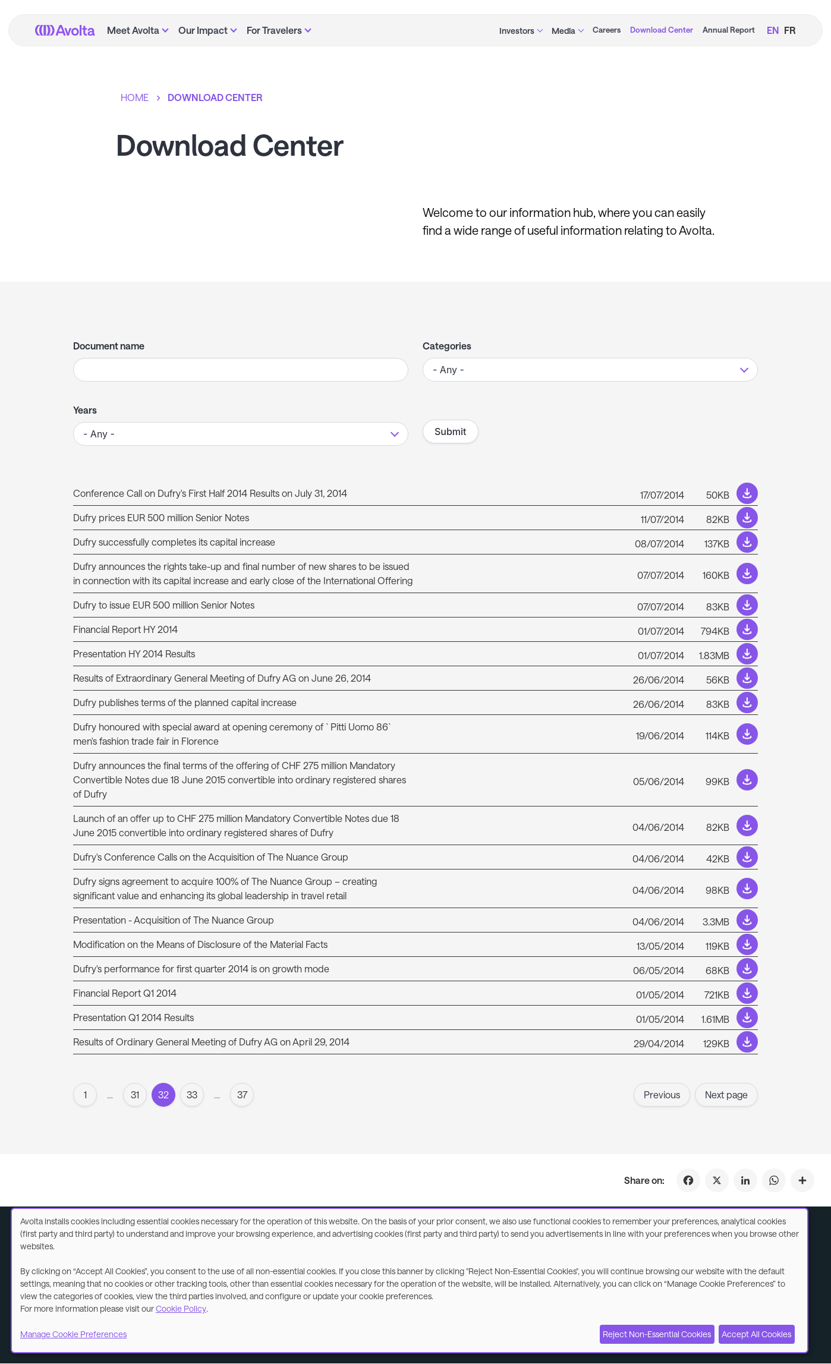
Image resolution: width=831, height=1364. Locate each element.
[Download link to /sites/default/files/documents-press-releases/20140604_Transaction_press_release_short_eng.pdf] (415, 889)
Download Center (215, 97)
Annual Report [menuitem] (729, 29)
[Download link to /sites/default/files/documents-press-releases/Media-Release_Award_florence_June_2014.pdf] (415, 734)
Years (85, 409)
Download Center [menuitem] (661, 29)
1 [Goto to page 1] (85, 1094)
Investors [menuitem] (516, 31)
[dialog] (409, 1280)
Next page (726, 1094)
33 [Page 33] (192, 1094)
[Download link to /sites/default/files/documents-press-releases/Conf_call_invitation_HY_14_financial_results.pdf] (415, 493)
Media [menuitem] (563, 31)
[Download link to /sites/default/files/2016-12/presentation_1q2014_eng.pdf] (415, 1017)
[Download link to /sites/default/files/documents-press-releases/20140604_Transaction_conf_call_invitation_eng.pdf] (415, 857)
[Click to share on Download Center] (802, 1180)
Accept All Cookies (756, 1334)
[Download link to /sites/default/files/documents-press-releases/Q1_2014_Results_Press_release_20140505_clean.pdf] (415, 969)
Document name (108, 345)
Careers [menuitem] (607, 29)
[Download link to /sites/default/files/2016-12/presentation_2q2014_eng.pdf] (415, 654)
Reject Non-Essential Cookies (657, 1334)
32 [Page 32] (163, 1094)
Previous (662, 1094)
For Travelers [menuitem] (274, 30)
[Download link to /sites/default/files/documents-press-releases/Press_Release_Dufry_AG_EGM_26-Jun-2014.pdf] (415, 678)
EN (773, 30)
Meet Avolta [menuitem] (133, 30)
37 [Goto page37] (242, 1094)
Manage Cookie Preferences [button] (73, 1334)
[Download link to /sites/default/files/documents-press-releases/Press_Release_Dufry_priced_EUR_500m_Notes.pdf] (415, 518)
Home (135, 97)
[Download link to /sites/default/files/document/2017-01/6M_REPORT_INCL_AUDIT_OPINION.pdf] (415, 629)
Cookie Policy (181, 1308)
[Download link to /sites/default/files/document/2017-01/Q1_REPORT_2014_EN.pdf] (415, 993)
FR (790, 30)
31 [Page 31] (135, 1094)
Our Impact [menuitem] (203, 30)
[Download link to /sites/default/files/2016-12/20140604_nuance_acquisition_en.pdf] (415, 920)
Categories (447, 345)
